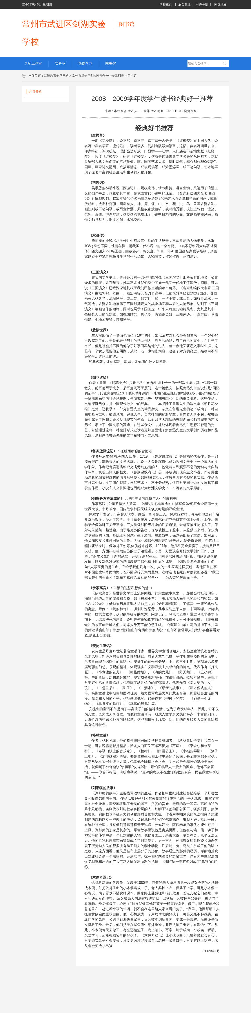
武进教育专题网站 (56, 75)
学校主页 (166, 4)
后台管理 (184, 4)
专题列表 (118, 75)
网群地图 (220, 4)
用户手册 (202, 4)
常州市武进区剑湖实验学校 (90, 75)
